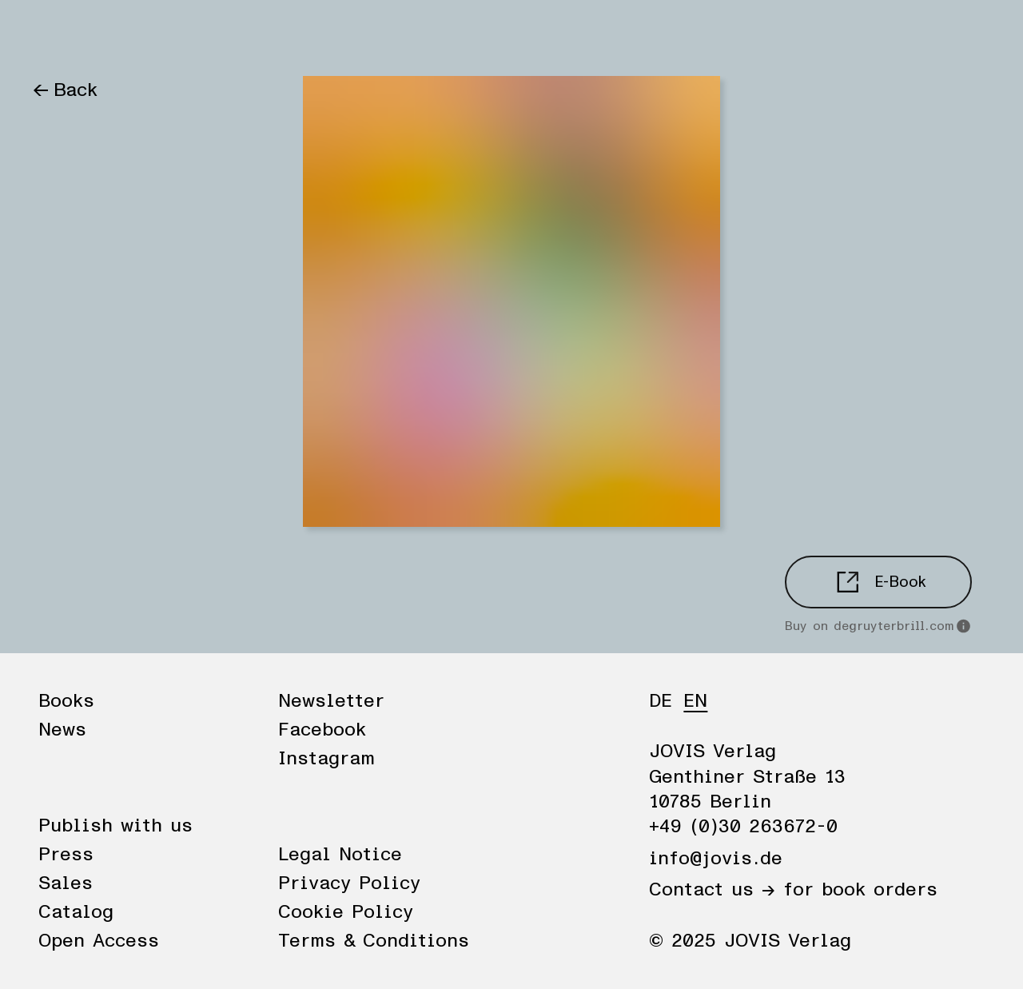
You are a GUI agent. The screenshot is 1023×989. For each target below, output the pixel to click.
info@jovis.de (715, 858)
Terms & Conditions (373, 941)
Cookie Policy (345, 912)
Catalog (75, 912)
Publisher (214, 33)
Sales (65, 883)
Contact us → (712, 889)
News (130, 33)
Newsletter (331, 701)
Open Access (98, 941)
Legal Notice (340, 854)
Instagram (326, 758)
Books (59, 33)
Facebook (322, 730)
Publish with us (115, 825)
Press (66, 854)
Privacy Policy (349, 883)
